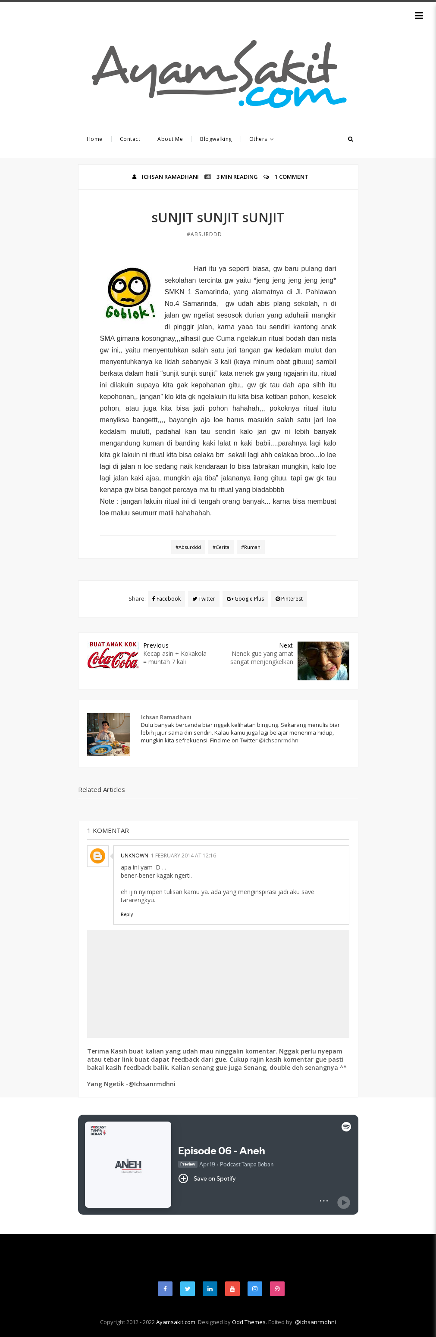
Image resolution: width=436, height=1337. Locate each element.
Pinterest (289, 598)
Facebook (166, 598)
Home (95, 139)
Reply (127, 914)
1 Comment (291, 177)
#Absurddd (204, 234)
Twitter (203, 598)
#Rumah (250, 547)
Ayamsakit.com (175, 1322)
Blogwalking (216, 139)
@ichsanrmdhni (279, 740)
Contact (130, 139)
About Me (170, 139)
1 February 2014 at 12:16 (183, 855)
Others (261, 139)
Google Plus (245, 598)
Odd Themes (249, 1322)
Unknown (134, 855)
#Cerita (221, 547)
